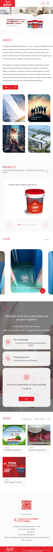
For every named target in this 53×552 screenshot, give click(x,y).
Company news (27, 419)
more (26, 399)
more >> (47, 172)
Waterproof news (39, 419)
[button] (39, 20)
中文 (42, 3)
